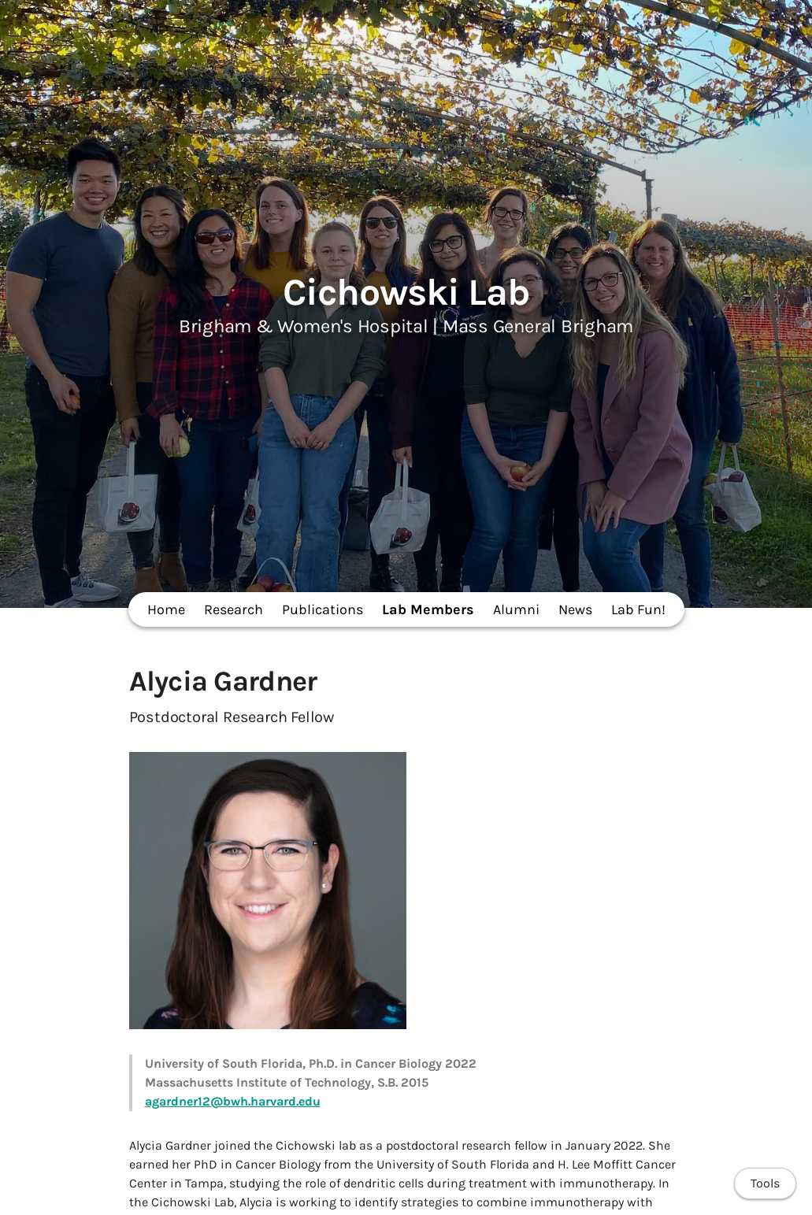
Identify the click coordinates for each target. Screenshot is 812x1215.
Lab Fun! (638, 609)
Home (166, 609)
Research (233, 609)
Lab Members (428, 609)
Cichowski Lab (406, 292)
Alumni (516, 609)
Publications (322, 609)
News (575, 609)
